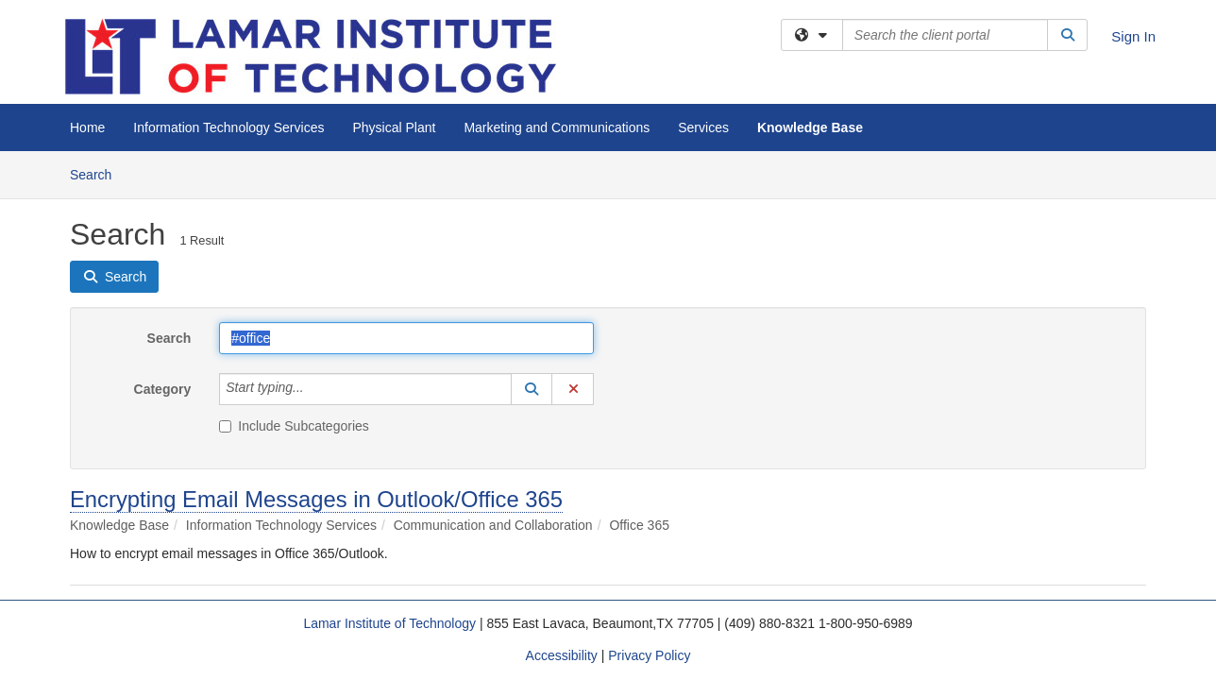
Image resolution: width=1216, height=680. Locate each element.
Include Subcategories (294, 426)
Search (98, 173)
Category (163, 389)
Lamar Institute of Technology (389, 623)
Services (703, 127)
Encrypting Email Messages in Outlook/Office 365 (316, 499)
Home (87, 127)
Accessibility (562, 655)
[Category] (314, 389)
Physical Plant (393, 127)
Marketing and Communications (557, 127)
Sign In (1133, 36)
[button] (531, 389)
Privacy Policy (649, 655)
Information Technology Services (228, 127)
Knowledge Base (810, 127)
